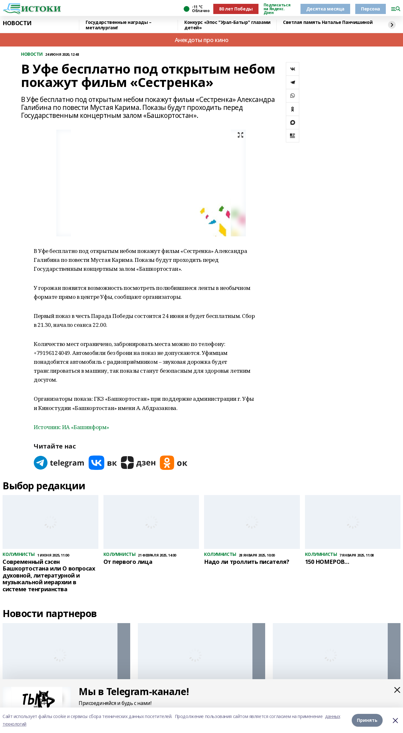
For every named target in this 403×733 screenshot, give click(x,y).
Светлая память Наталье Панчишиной (327, 22)
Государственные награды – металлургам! (119, 25)
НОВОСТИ (17, 23)
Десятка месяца (325, 9)
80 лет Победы (236, 9)
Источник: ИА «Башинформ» (71, 427)
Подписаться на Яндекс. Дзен (277, 9)
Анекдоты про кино (202, 40)
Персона (370, 9)
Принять (367, 720)
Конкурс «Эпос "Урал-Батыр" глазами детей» (227, 25)
